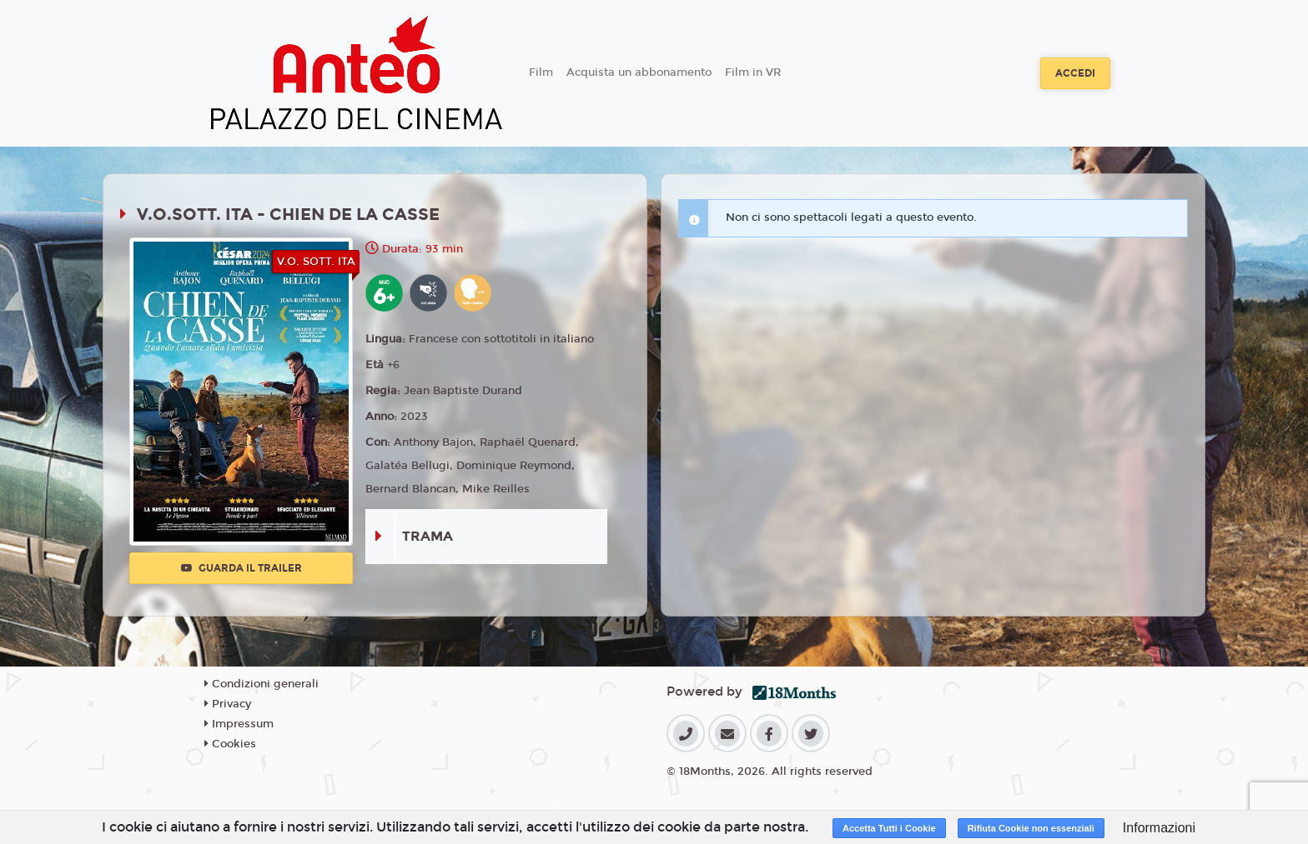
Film (541, 72)
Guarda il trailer (241, 568)
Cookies (230, 744)
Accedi (1075, 73)
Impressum (239, 724)
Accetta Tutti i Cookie (889, 828)
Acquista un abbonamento (639, 72)
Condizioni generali (261, 684)
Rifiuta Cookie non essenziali (1031, 828)
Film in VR (753, 72)
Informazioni (1159, 828)
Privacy (227, 704)
